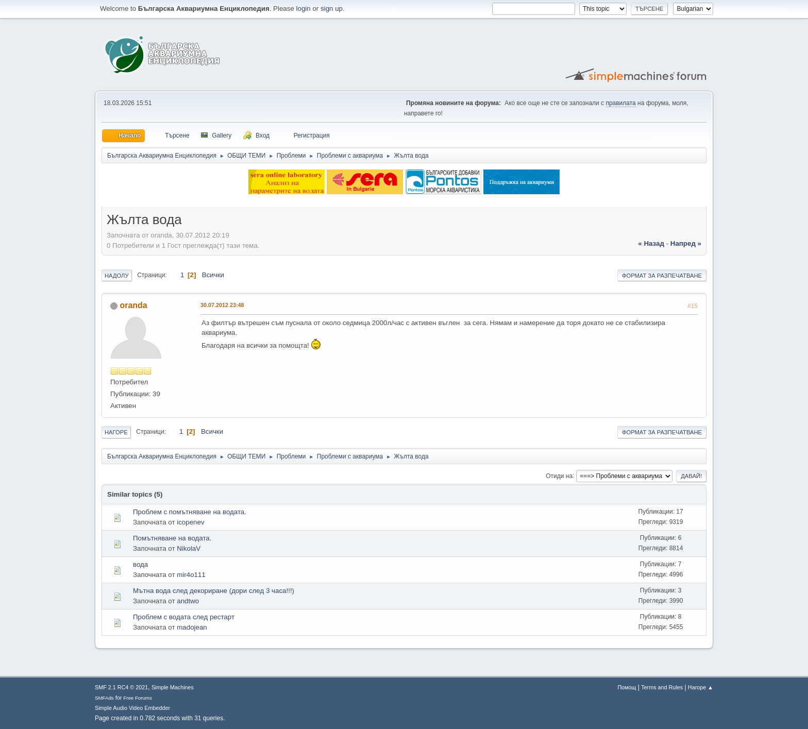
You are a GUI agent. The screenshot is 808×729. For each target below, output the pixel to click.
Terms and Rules (662, 687)
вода (140, 564)
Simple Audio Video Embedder (132, 708)
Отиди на (559, 475)
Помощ (626, 687)
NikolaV (188, 548)
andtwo (188, 601)
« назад (651, 243)
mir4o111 (191, 575)
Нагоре (116, 432)
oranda (133, 305)
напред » (685, 243)
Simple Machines (173, 687)
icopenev (190, 522)
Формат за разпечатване (662, 276)
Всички (213, 275)
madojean (192, 627)
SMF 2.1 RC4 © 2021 (121, 687)
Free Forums (137, 698)
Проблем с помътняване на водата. (189, 512)
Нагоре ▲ (700, 687)
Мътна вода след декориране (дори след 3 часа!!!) (213, 591)
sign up (332, 8)
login (303, 8)
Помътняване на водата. (172, 538)
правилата (620, 103)
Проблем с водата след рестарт (183, 617)
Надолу (117, 276)
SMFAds (104, 698)
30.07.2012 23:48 (222, 305)
